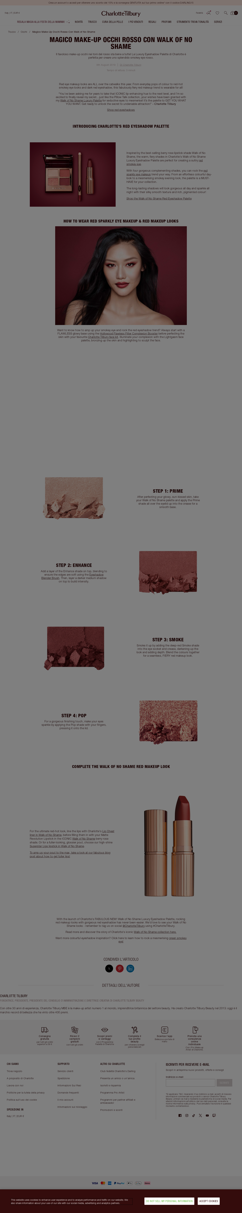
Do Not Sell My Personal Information (169, 1201)
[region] (121, 1201)
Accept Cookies (208, 1201)
